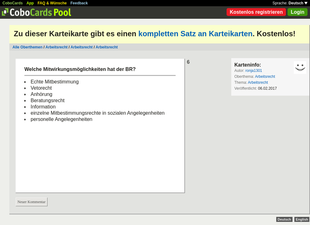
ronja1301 (253, 70)
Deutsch (298, 3)
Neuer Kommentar (32, 202)
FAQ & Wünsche (52, 3)
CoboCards (12, 3)
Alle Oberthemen (27, 47)
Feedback (79, 3)
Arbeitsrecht (57, 47)
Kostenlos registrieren (256, 12)
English (302, 219)
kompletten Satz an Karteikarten (195, 33)
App (30, 3)
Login (297, 12)
